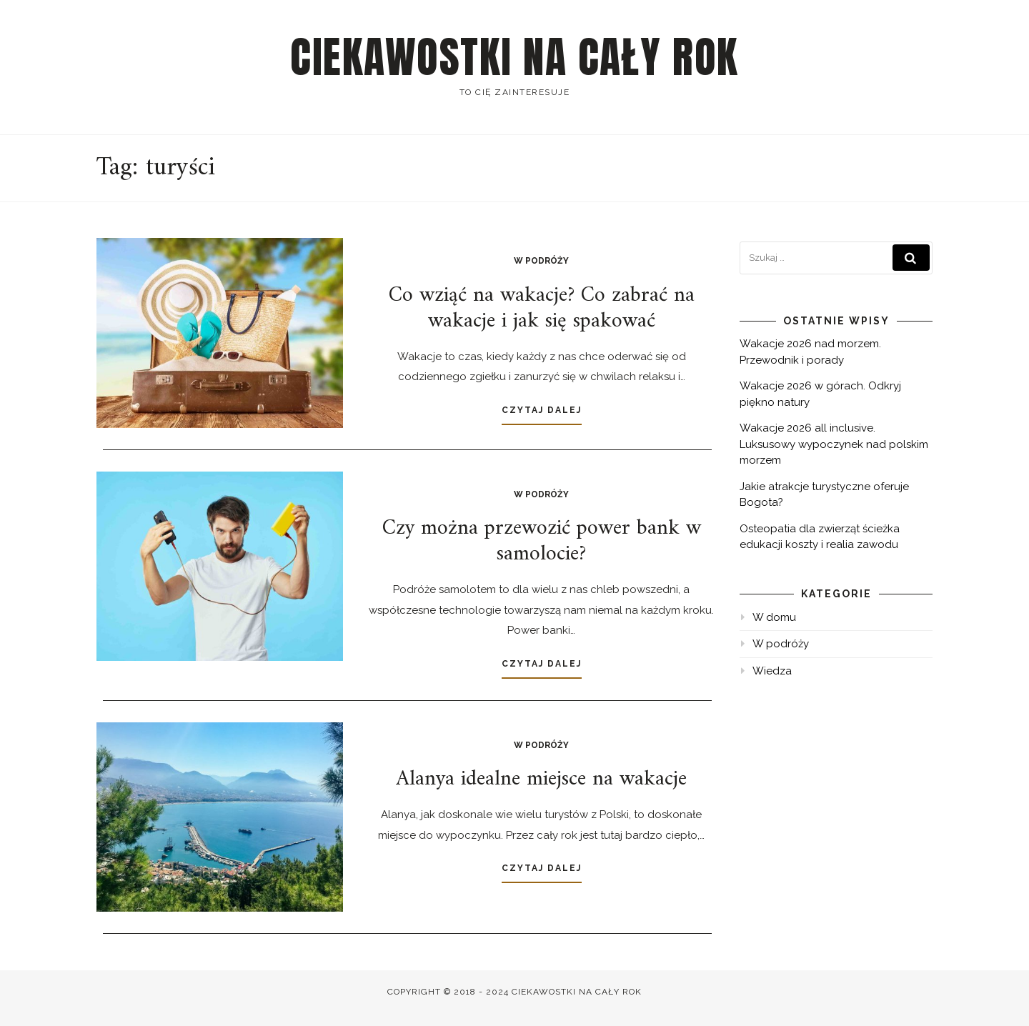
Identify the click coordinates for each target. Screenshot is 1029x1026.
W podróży (541, 261)
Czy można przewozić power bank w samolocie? (541, 541)
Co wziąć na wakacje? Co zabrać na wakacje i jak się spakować (542, 308)
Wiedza (772, 670)
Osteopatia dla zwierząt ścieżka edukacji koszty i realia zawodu (820, 537)
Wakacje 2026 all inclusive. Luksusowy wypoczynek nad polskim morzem (834, 444)
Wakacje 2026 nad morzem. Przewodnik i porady (810, 352)
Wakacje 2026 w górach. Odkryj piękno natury (820, 394)
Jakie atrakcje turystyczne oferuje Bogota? (824, 494)
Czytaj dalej (542, 410)
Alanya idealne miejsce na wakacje (541, 779)
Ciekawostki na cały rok (514, 57)
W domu (774, 617)
